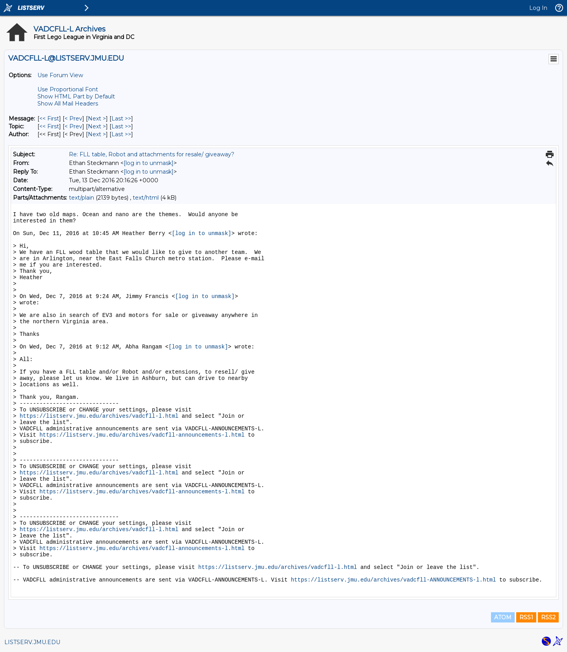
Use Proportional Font (67, 89)
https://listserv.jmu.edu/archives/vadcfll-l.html (99, 416)
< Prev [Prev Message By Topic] (73, 126)
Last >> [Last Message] (121, 118)
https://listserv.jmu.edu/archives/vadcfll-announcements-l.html (142, 435)
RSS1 (526, 617)
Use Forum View (60, 75)
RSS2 (548, 617)
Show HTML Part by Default (76, 96)
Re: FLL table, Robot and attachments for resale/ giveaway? (151, 154)
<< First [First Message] (49, 118)
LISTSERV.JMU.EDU (32, 642)
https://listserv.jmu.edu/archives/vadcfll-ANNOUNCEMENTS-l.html (393, 580)
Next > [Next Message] (97, 118)
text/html (146, 197)
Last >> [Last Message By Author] (121, 134)
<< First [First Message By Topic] (49, 126)
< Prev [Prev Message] (73, 118)
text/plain (81, 197)
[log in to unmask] (149, 163)
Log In (538, 7)
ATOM (502, 617)
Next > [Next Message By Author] (97, 134)
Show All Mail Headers (67, 103)
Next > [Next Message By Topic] (97, 126)
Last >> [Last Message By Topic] (121, 126)
